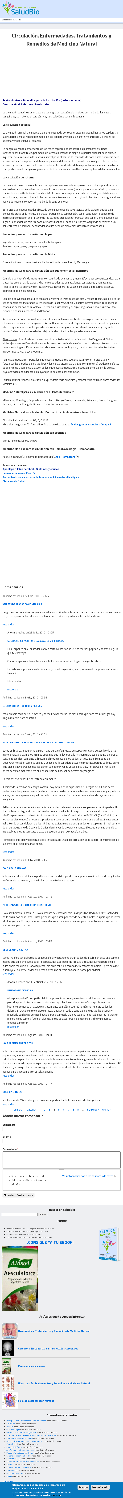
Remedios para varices (31, 1366)
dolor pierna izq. (13, 1092)
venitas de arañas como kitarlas (22, 604)
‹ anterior (31, 1109)
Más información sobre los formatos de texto (87, 1176)
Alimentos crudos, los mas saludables (22, 1461)
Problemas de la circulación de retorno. (27, 905)
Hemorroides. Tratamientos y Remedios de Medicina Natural (54, 1331)
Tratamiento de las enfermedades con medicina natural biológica (41, 477)
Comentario (10, 1149)
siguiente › (93, 1109)
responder (8, 624)
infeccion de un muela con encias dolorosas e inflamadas (31, 1435)
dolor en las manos (14, 868)
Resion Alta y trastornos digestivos (21, 1432)
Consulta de (11, 1444)
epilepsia (10, 1464)
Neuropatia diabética (20, 990)
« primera (17, 1109)
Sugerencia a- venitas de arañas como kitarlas (35, 641)
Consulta (10, 1458)
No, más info (100, 1487)
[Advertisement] (29, 70)
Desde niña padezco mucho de (19, 1452)
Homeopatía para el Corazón (19, 473)
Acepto (83, 1487)
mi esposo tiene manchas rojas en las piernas (26, 1420)
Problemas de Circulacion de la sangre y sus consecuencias (38, 742)
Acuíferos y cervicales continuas (20, 1449)
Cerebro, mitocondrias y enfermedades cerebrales (48, 1348)
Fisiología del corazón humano (36, 1401)
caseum (9, 1426)
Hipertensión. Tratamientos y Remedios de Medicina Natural (54, 1383)
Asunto (7, 1137)
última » (106, 1109)
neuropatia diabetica (15, 950)
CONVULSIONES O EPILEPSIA (19, 1467)
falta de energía (13, 1429)
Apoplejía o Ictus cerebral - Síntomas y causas (31, 469)
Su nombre (9, 1125)
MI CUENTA (7, 1482)
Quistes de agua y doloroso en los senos (23, 1441)
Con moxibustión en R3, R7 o (19, 1455)
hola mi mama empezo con (18, 1043)
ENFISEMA (10, 1423)
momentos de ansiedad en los (19, 1438)
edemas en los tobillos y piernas (22, 706)
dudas (9, 1476)
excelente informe (14, 1447)
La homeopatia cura (14, 1473)
